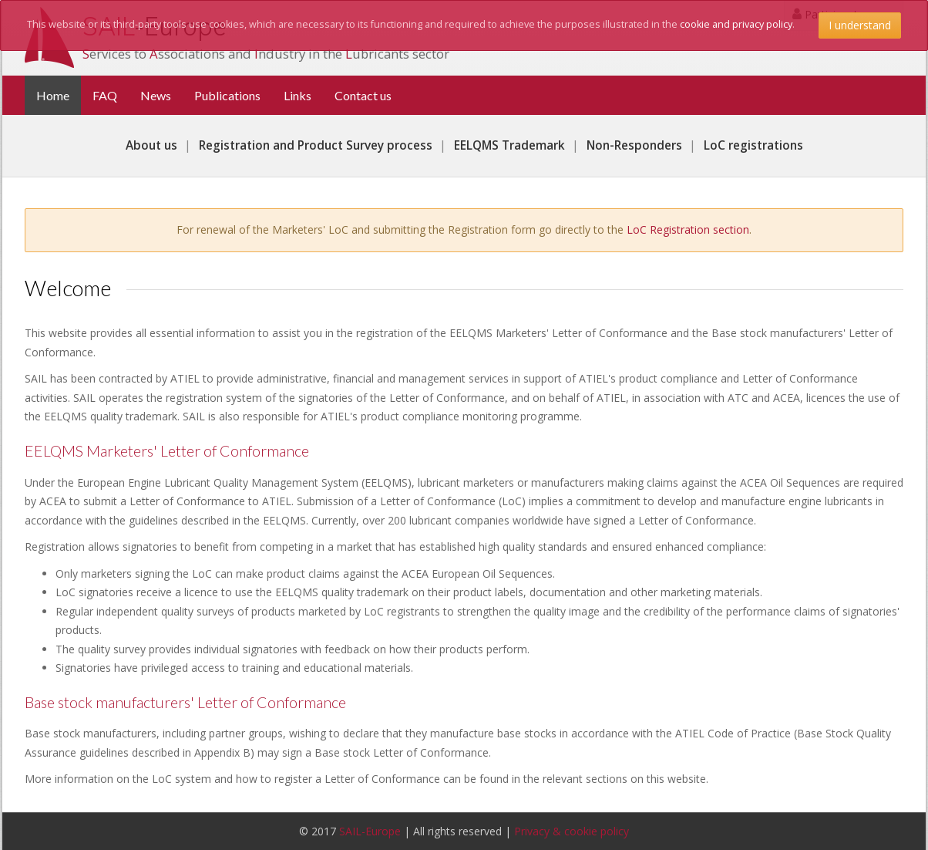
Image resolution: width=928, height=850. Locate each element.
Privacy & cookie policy (571, 831)
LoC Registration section (688, 229)
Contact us (363, 95)
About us (151, 145)
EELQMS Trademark (509, 145)
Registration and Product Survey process (315, 145)
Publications (227, 95)
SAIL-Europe (370, 831)
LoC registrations (753, 145)
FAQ (104, 95)
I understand (860, 25)
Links (297, 95)
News (155, 95)
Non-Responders (634, 145)
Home (58, 95)
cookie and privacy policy (736, 24)
